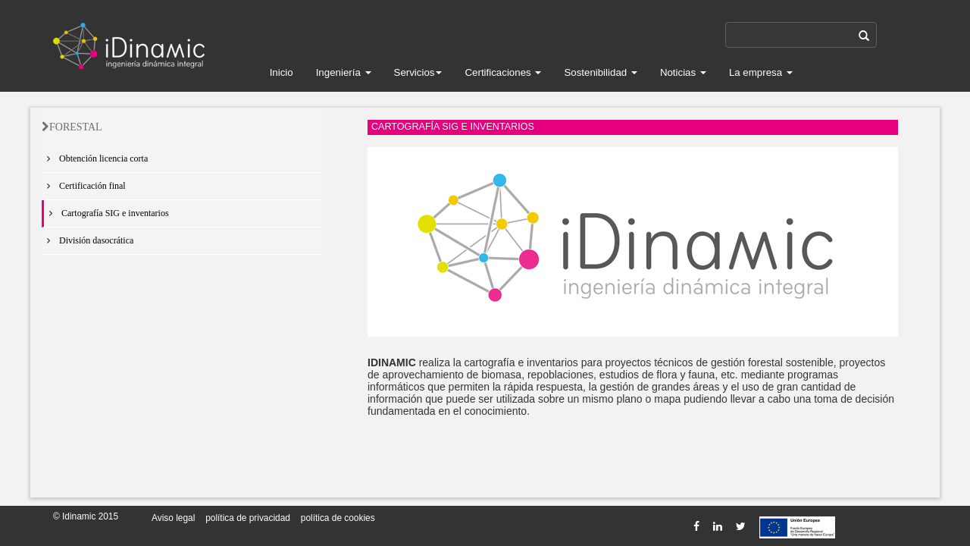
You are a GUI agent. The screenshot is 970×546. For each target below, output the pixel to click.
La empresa (761, 72)
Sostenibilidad (600, 72)
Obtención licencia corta (95, 158)
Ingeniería (343, 72)
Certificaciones (503, 72)
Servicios (418, 72)
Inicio (281, 72)
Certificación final (84, 185)
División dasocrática (87, 240)
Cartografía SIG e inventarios (106, 213)
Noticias (683, 72)
